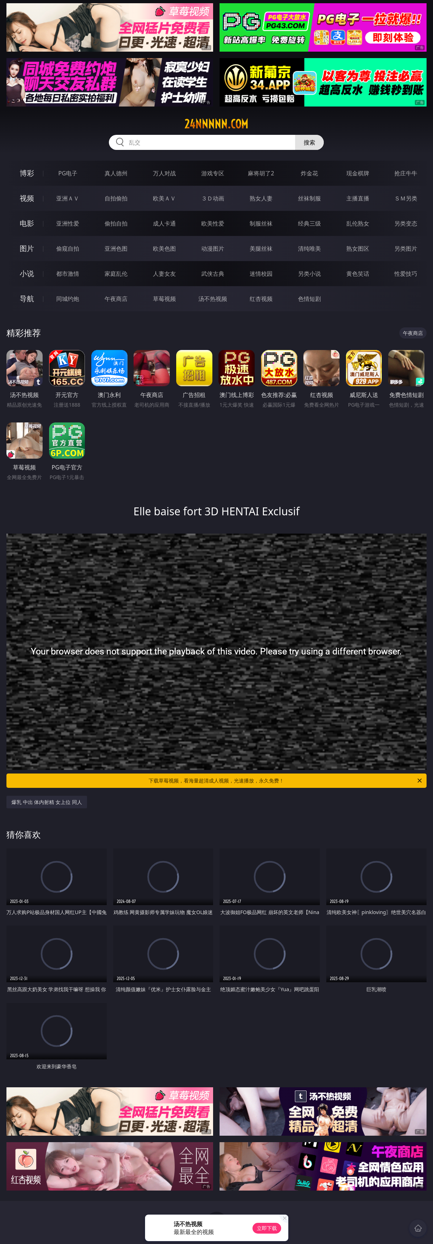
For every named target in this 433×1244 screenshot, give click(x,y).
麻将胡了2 (261, 173)
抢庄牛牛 (405, 173)
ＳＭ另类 (405, 198)
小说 (27, 273)
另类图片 (405, 248)
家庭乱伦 (116, 274)
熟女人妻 (261, 198)
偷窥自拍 (67, 248)
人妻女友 (164, 274)
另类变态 (405, 223)
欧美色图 (164, 248)
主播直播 (357, 198)
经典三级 (309, 223)
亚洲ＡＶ (67, 198)
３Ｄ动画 (212, 198)
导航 (27, 298)
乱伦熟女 (357, 223)
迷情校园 (261, 274)
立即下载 (267, 1228)
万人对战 (164, 173)
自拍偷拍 (116, 198)
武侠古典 (212, 274)
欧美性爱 (212, 223)
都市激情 (67, 274)
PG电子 (67, 173)
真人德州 (116, 173)
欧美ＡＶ (164, 198)
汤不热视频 (212, 299)
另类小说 (309, 274)
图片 (27, 248)
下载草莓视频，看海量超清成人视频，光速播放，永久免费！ (286, 780)
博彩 (27, 173)
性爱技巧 (405, 274)
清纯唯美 (309, 248)
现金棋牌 (357, 173)
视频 (27, 198)
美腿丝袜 (261, 248)
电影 (27, 223)
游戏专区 (212, 173)
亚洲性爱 (67, 223)
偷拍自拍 (116, 223)
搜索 (309, 142)
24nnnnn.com (216, 124)
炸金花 (309, 173)
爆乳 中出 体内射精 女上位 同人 (46, 802)
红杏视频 (261, 299)
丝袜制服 (309, 198)
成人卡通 (164, 223)
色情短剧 (309, 299)
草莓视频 (164, 299)
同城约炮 (67, 299)
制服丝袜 (261, 223)
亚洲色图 (116, 248)
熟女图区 (357, 248)
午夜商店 (116, 299)
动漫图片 (212, 248)
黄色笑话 (357, 274)
